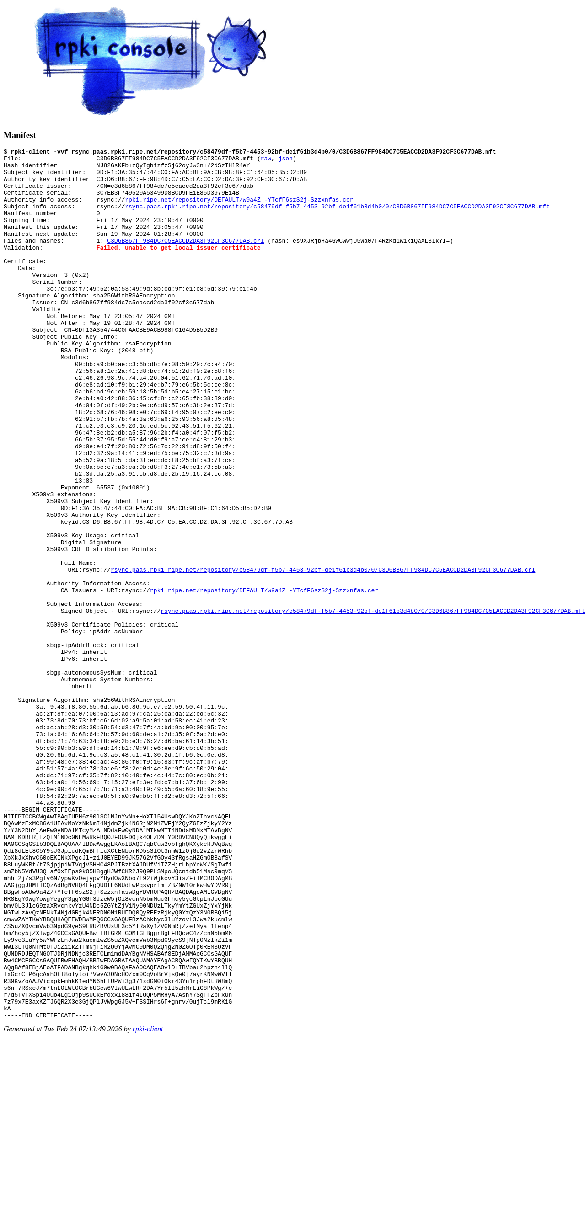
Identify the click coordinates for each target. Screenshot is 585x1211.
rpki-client (148, 1203)
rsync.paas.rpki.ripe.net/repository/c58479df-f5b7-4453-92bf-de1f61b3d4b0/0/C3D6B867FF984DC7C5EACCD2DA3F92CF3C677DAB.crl (323, 654)
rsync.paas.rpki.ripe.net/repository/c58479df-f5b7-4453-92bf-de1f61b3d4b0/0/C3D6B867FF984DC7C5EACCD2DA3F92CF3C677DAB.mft (337, 218)
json (286, 161)
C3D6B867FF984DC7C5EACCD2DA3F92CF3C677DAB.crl (185, 259)
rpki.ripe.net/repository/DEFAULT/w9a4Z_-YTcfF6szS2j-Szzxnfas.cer (239, 210)
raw (266, 161)
